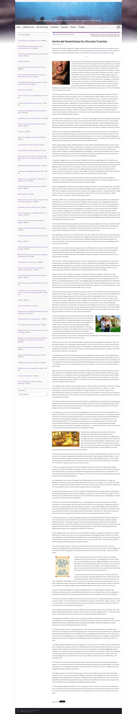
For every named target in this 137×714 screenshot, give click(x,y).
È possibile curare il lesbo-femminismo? (29, 324)
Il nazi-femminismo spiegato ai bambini (28, 150)
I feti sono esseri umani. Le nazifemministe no (31, 95)
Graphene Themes (29, 711)
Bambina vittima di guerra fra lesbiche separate (31, 347)
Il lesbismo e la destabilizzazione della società (30, 171)
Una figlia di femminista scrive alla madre (29, 165)
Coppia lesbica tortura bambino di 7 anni (29, 40)
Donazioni (64, 27)
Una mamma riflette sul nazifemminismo (29, 319)
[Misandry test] (28, 27)
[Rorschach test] (42, 27)
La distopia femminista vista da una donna (29, 235)
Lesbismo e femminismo (24, 305)
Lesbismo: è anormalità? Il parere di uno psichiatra (32, 228)
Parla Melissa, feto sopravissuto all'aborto (30, 118)
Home (19, 27)
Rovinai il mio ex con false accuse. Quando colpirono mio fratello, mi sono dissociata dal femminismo (104, 35)
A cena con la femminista (25, 376)
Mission (73, 27)
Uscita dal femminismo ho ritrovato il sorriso (30, 103)
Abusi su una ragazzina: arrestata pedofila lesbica (32, 137)
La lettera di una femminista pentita (28, 145)
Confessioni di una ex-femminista (64, 34)
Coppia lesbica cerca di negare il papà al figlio (30, 368)
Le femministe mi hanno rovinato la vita (29, 207)
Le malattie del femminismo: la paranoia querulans (32, 355)
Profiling (81, 27)
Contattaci (54, 27)
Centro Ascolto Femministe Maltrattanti (68, 17)
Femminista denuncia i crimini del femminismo (30, 283)
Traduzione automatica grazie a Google (101, 53)
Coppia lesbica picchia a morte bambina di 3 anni (31, 67)
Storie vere (60, 44)
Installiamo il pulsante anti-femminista (28, 362)
